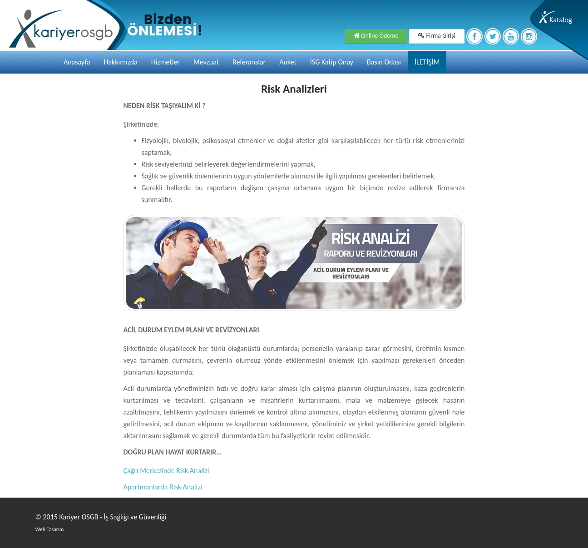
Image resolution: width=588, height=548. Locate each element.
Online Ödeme (376, 35)
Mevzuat (206, 62)
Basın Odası (384, 62)
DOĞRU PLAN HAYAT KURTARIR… (173, 452)
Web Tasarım (49, 529)
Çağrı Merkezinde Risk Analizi (166, 470)
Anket (287, 62)
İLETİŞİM (427, 62)
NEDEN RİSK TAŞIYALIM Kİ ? (165, 105)
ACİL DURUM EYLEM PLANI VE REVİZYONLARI (191, 330)
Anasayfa (77, 62)
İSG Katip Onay (331, 62)
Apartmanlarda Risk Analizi (163, 487)
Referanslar (249, 62)
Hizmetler (165, 62)
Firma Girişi (436, 35)
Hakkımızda (120, 62)
